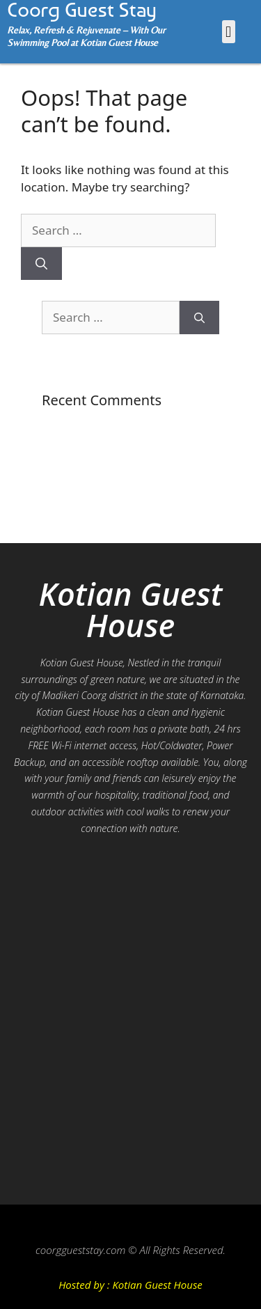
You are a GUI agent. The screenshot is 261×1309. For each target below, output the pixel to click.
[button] (228, 31)
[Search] (41, 264)
